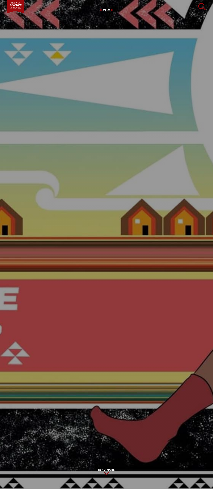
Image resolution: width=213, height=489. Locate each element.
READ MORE (106, 470)
